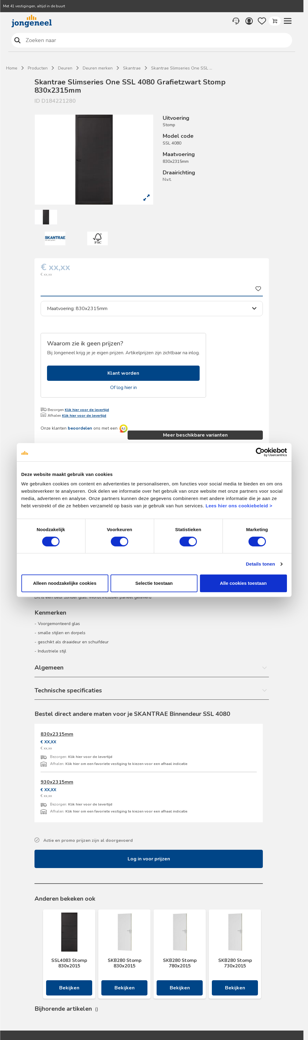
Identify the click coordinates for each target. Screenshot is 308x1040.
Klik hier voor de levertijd (87, 409)
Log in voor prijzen (149, 859)
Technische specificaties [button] (68, 690)
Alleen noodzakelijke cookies (64, 583)
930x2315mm (57, 782)
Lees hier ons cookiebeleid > (238, 505)
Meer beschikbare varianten (195, 435)
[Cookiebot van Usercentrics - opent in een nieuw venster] (260, 452)
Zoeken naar (17, 40)
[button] (287, 21)
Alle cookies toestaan (243, 583)
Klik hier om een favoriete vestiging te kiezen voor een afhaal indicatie (126, 763)
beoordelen (80, 428)
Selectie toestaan (154, 583)
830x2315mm (57, 734)
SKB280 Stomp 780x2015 (180, 963)
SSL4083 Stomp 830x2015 (69, 963)
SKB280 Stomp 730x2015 (235, 963)
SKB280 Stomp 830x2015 (124, 963)
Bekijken (69, 988)
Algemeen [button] (48, 667)
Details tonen (260, 563)
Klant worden (123, 373)
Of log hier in (123, 387)
